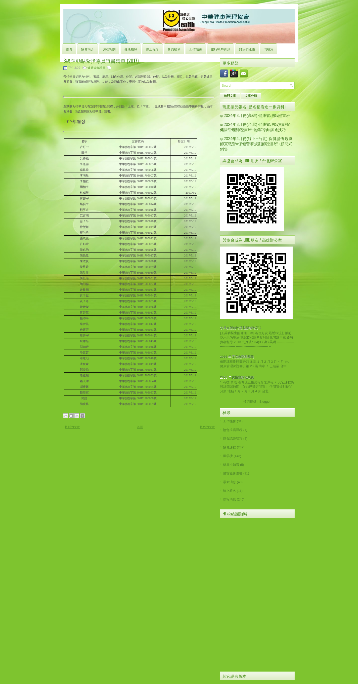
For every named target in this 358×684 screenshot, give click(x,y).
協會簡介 (87, 48)
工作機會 (195, 48)
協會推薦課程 (232, 430)
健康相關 (130, 48)
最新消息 (229, 482)
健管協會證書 (97, 68)
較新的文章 (72, 427)
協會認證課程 (232, 438)
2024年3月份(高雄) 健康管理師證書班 (257, 115)
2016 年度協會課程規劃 (237, 357)
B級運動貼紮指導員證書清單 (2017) (101, 60)
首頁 (69, 48)
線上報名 (152, 48)
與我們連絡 (247, 48)
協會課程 (229, 447)
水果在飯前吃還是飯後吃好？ (241, 328)
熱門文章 (230, 96)
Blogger (265, 401)
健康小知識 (231, 465)
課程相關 (109, 48)
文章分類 (251, 96)
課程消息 (229, 499)
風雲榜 (228, 456)
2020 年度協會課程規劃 (237, 377)
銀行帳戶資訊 (220, 48)
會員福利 (174, 48)
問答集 (268, 48)
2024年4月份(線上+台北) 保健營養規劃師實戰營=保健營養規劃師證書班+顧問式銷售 (256, 144)
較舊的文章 (207, 427)
